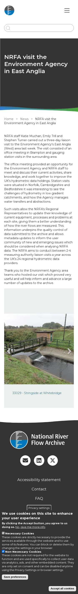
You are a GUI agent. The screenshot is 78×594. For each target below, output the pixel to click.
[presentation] (10, 351)
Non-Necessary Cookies (23, 551)
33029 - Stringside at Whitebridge (37, 393)
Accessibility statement (39, 480)
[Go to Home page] (9, 10)
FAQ (39, 498)
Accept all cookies (62, 588)
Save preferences (15, 576)
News (24, 119)
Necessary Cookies (19, 533)
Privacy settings (39, 507)
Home (9, 119)
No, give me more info (30, 527)
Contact (39, 489)
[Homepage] (39, 440)
